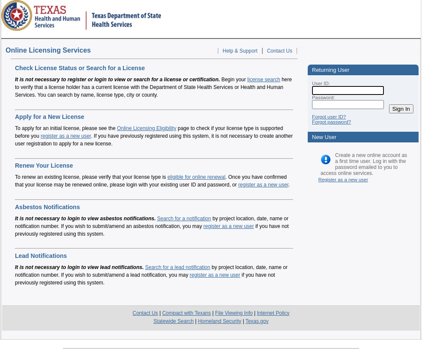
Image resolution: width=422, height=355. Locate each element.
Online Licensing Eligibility (146, 128)
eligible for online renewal (196, 177)
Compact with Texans (186, 313)
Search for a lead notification (177, 267)
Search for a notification (184, 219)
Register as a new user (343, 179)
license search (263, 80)
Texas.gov (256, 321)
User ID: (321, 83)
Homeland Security (219, 321)
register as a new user (66, 136)
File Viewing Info (234, 313)
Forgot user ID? (329, 116)
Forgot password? (331, 121)
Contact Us (279, 51)
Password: (323, 97)
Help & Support (240, 51)
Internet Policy (273, 313)
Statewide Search (174, 321)
